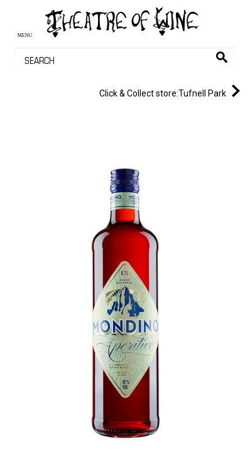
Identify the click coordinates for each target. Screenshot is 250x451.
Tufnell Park (172, 90)
